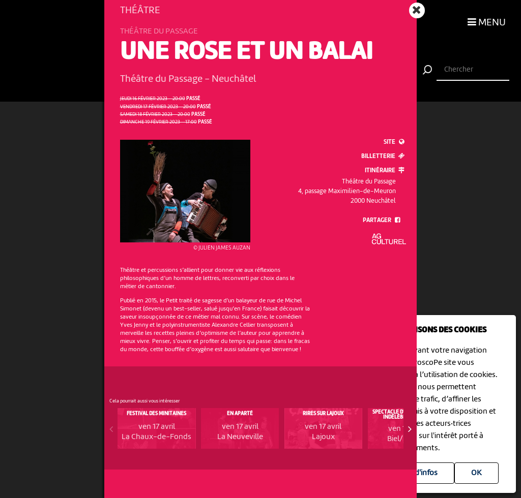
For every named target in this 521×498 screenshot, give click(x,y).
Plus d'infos (418, 473)
